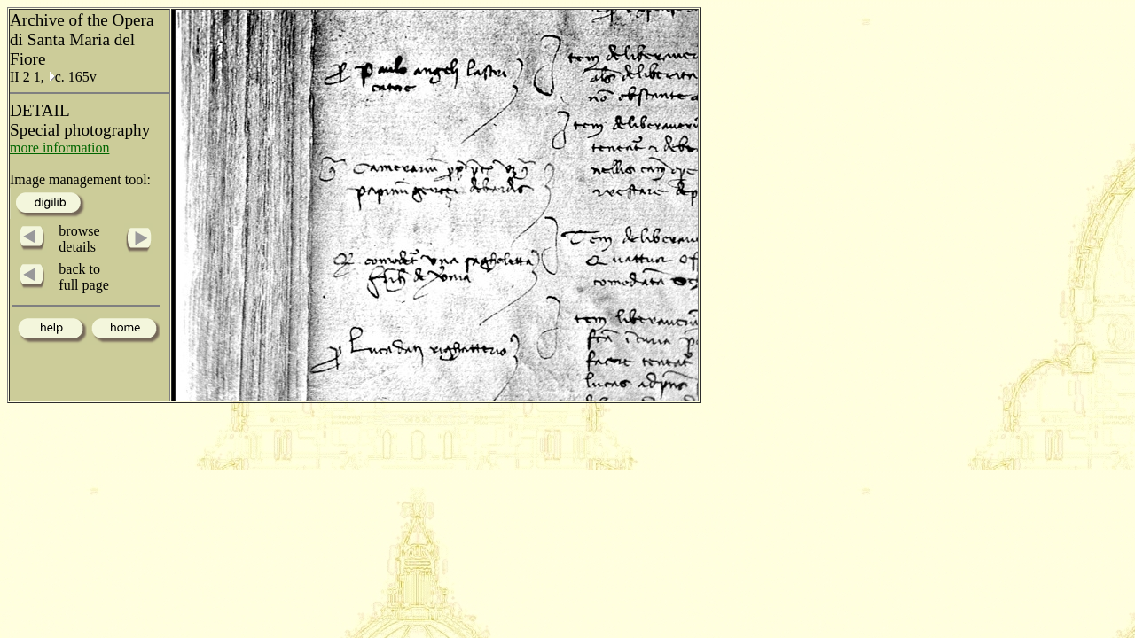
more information (59, 147)
